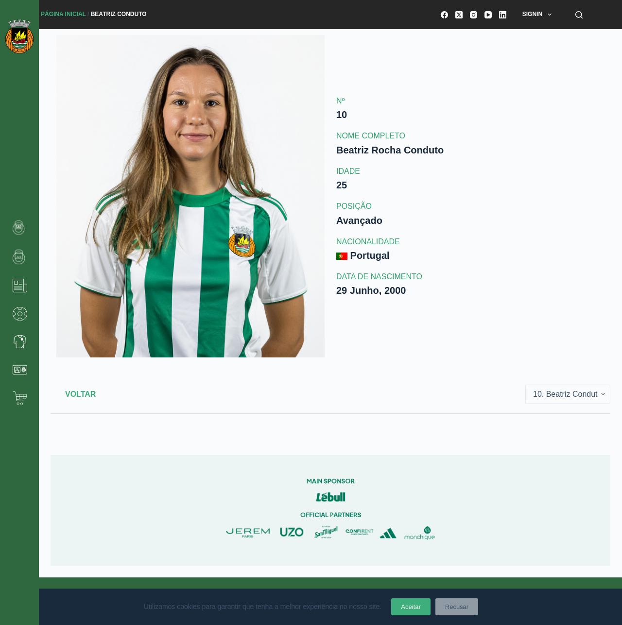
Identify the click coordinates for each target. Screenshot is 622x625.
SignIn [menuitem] (538, 14)
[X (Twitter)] (459, 14)
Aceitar (410, 606)
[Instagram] (473, 14)
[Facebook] (444, 14)
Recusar (456, 606)
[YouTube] (488, 14)
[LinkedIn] (502, 14)
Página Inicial (63, 14)
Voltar (80, 394)
